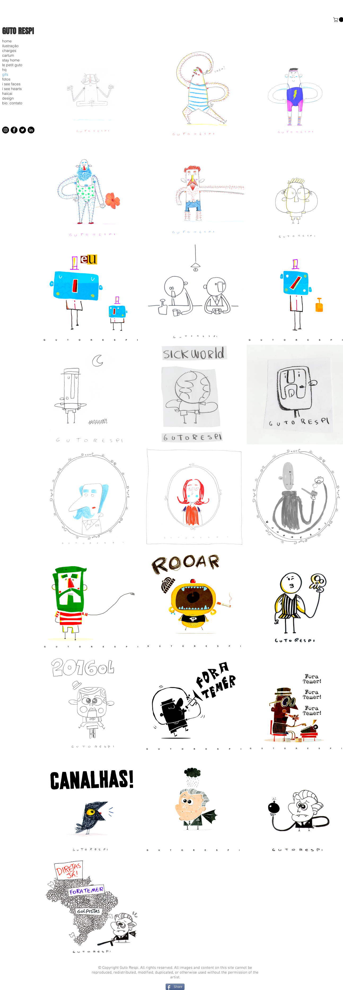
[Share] (175, 987)
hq (4, 69)
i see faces (11, 84)
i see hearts (12, 88)
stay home (11, 60)
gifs (5, 74)
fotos (6, 79)
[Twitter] (22, 130)
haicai (7, 93)
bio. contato (12, 103)
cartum (8, 55)
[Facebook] (14, 130)
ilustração (10, 45)
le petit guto (12, 64)
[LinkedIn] (31, 130)
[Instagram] (5, 130)
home (7, 41)
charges (9, 50)
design (8, 98)
